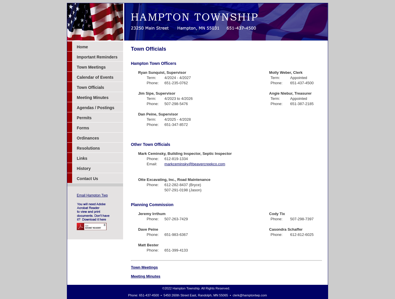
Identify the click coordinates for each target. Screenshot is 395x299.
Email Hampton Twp (92, 195)
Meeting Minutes (93, 97)
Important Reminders (97, 57)
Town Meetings (91, 67)
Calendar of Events (95, 77)
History (84, 168)
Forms (83, 128)
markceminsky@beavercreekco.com (194, 164)
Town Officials (90, 87)
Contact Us (87, 178)
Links (82, 158)
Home (82, 47)
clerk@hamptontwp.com (250, 295)
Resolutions (88, 148)
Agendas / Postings (95, 107)
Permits (84, 117)
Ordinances (88, 138)
